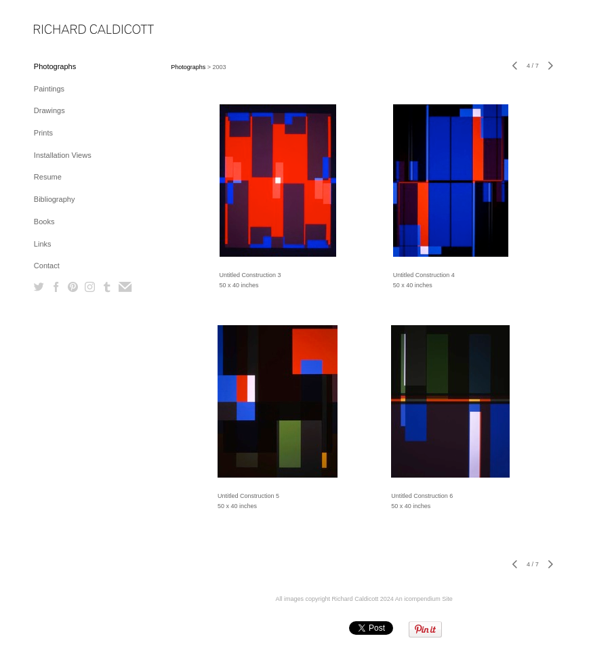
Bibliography (54, 199)
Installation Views (62, 155)
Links (43, 244)
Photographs (55, 66)
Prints (43, 133)
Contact (47, 265)
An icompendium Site (424, 598)
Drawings (49, 110)
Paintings (49, 89)
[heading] (68, 30)
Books (44, 221)
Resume (48, 177)
